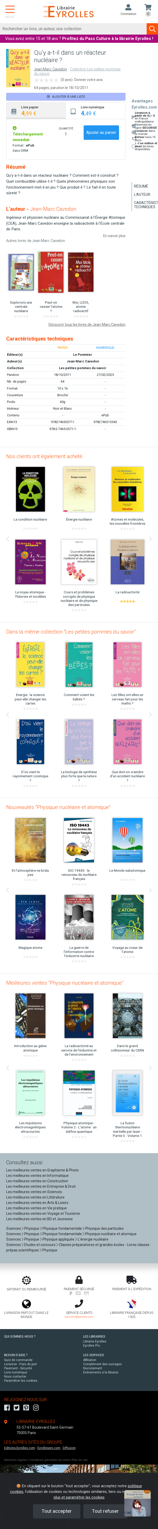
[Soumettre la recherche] (152, 29)
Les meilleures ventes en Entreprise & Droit (41, 1186)
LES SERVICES (93, 1355)
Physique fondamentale (62, 1228)
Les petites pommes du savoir (82, 368)
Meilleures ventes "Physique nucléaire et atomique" (64, 983)
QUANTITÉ (66, 128)
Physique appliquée (58, 1239)
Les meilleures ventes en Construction (37, 1181)
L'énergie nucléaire (93, 1239)
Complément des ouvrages (102, 1364)
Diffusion (69, 1448)
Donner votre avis (88, 80)
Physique (31, 1228)
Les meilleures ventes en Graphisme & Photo (42, 1170)
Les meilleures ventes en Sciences (34, 1192)
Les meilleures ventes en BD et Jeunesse (39, 1219)
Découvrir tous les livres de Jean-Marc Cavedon (87, 324)
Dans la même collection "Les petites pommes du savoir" (71, 632)
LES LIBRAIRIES (94, 1336)
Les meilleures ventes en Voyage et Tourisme (43, 1213)
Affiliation (89, 1360)
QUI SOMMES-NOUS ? (20, 1336)
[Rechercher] (73, 29)
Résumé (141, 186)
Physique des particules (104, 1228)
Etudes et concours (40, 1245)
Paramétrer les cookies (20, 1380)
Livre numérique (15, 1372)
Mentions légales (15, 1460)
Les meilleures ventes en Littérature (35, 1197)
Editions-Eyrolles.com (19, 1448)
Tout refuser (105, 1511)
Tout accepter (57, 1511)
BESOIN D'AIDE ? (16, 1355)
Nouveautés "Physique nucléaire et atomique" (58, 807)
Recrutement (92, 1368)
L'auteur (142, 194)
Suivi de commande (18, 1360)
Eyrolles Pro (91, 1345)
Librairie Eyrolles (94, 1341)
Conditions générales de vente (49, 1460)
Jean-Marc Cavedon (50, 69)
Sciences (14, 1228)
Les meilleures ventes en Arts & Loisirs (37, 1203)
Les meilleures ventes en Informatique (37, 1176)
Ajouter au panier (101, 132)
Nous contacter (15, 1376)
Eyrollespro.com (48, 1448)
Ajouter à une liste (66, 97)
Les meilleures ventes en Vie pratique (36, 1208)
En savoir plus (114, 236)
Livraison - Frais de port (20, 1364)
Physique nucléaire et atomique (111, 1234)
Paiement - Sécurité (18, 1368)
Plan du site (80, 1460)
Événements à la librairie (100, 1372)
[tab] (36, 111)
